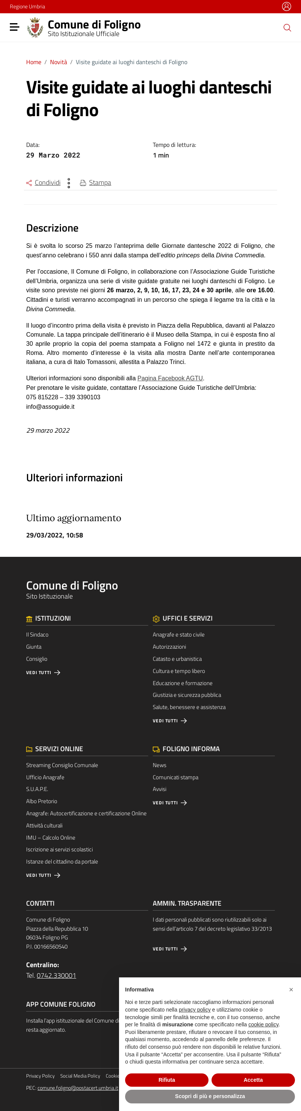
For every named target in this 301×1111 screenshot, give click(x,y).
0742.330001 (56, 975)
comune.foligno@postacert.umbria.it (78, 1088)
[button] (291, 989)
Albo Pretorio (41, 801)
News (159, 765)
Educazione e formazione (183, 683)
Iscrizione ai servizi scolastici (59, 849)
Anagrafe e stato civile (179, 634)
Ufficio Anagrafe (45, 777)
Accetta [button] (253, 1080)
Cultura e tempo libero (179, 671)
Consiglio (36, 658)
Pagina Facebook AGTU (170, 378)
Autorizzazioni (169, 646)
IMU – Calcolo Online (50, 837)
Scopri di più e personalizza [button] (210, 1096)
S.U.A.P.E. (37, 789)
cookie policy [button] (263, 1024)
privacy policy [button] (195, 1010)
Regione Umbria (27, 6)
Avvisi (159, 789)
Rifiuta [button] (166, 1080)
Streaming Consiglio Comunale (62, 765)
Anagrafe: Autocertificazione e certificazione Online (86, 813)
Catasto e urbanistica (177, 658)
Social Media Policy (80, 1075)
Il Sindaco (37, 634)
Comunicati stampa (175, 777)
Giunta (33, 646)
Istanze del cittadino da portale (62, 861)
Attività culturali (44, 825)
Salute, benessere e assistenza (189, 707)
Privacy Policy (40, 1075)
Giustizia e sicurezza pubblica (187, 694)
